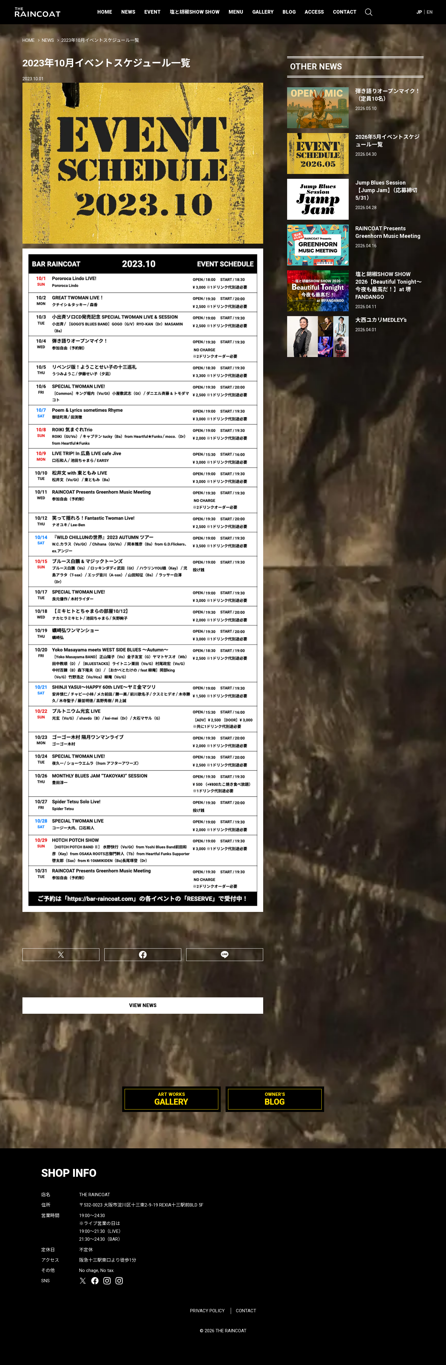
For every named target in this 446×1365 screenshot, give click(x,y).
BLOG (289, 12)
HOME (104, 12)
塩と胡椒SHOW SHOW (195, 12)
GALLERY (262, 12)
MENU (236, 12)
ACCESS (314, 12)
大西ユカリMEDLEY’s (381, 320)
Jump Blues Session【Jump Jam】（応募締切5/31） (386, 190)
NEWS (128, 12)
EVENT (152, 12)
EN (430, 12)
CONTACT (345, 12)
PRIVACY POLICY (207, 1310)
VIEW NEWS (142, 1005)
